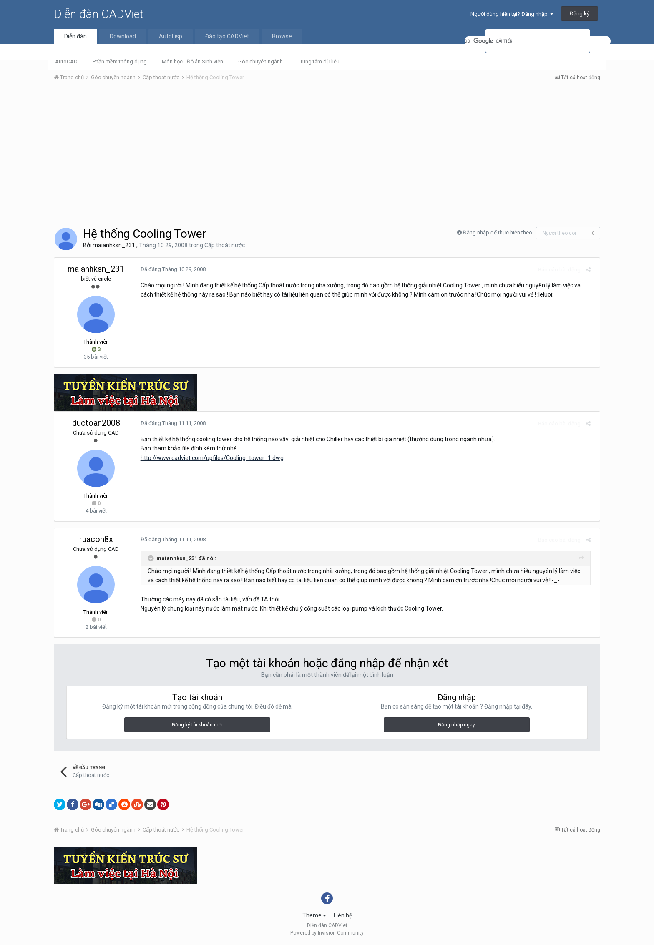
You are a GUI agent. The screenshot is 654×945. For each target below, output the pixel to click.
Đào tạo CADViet (227, 36)
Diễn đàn (75, 36)
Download (123, 36)
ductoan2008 (96, 423)
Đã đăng (170, 269)
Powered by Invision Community (327, 933)
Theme (314, 915)
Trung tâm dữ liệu (319, 61)
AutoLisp (170, 36)
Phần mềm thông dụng (120, 61)
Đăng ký (579, 13)
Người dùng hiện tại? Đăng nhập (511, 14)
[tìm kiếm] (538, 41)
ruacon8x (96, 539)
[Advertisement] (327, 150)
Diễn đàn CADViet (98, 14)
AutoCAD (66, 61)
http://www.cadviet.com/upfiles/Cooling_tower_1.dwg (209, 458)
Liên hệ (343, 915)
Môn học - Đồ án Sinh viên (192, 61)
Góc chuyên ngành (260, 61)
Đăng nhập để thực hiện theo (497, 232)
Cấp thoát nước (224, 245)
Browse (282, 36)
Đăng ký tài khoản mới (197, 725)
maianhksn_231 (114, 245)
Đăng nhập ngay (456, 725)
